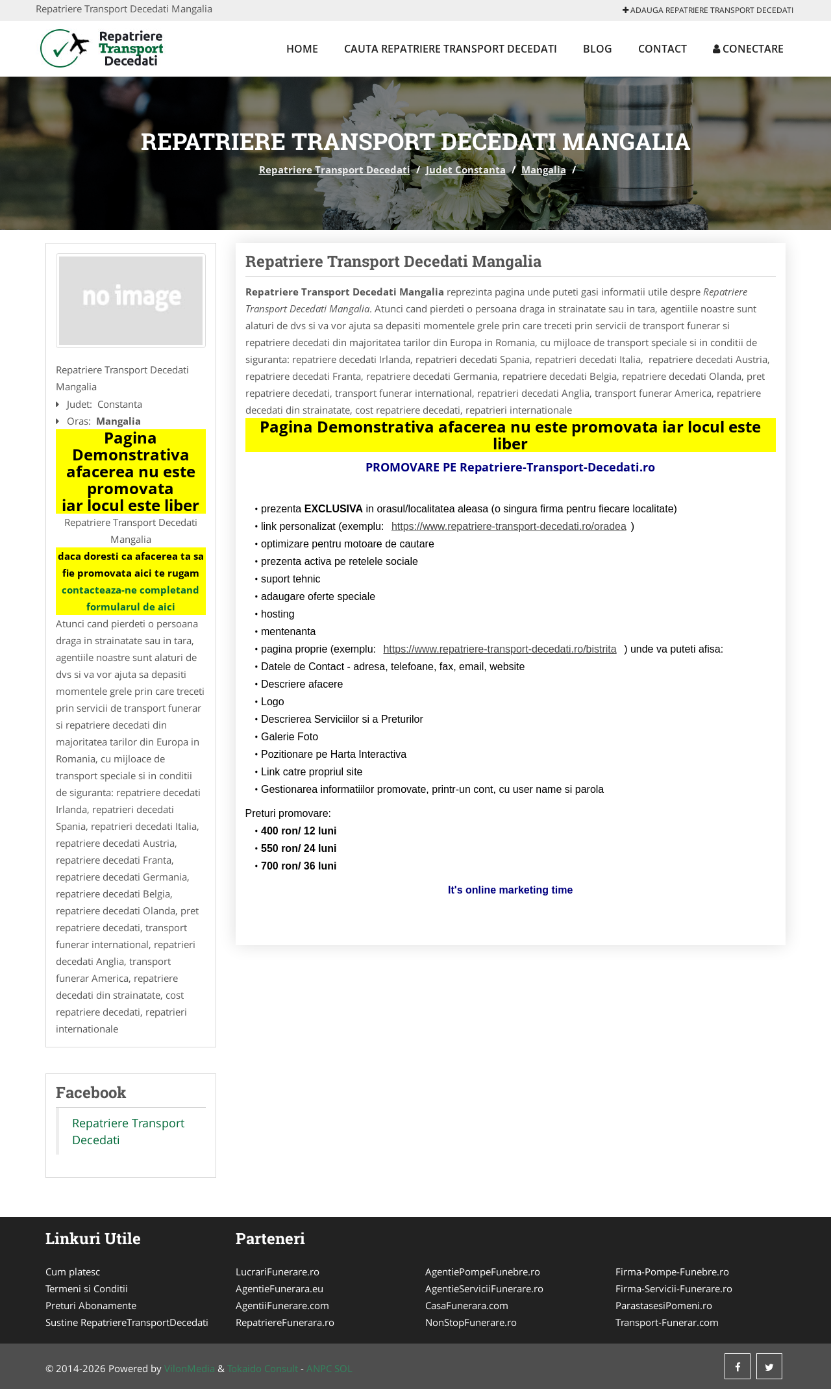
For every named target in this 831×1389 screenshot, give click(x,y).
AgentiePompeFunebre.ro (482, 1271)
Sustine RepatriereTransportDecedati (126, 1322)
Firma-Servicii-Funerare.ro (673, 1288)
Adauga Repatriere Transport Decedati (708, 10)
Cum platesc (72, 1271)
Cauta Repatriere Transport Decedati (450, 49)
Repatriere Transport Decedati (334, 169)
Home (302, 49)
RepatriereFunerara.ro (285, 1322)
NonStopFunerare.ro (471, 1322)
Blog (597, 49)
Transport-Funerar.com (667, 1322)
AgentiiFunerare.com (282, 1305)
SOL (343, 1368)
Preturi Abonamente (90, 1305)
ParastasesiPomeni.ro (663, 1305)
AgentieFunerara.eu (279, 1288)
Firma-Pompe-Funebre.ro (672, 1271)
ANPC (319, 1368)
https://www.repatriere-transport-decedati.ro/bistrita (499, 649)
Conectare (748, 49)
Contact (662, 49)
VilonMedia (189, 1368)
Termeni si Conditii (86, 1288)
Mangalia (543, 169)
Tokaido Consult (262, 1368)
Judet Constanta (466, 169)
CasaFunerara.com (466, 1305)
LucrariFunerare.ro (277, 1271)
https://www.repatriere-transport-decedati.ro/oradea (508, 526)
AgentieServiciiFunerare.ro (484, 1288)
